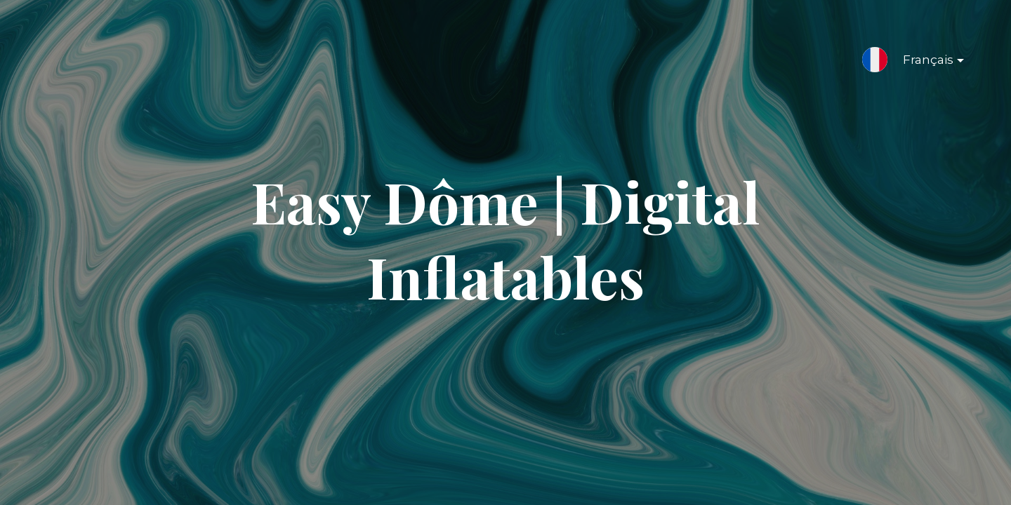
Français (922, 62)
